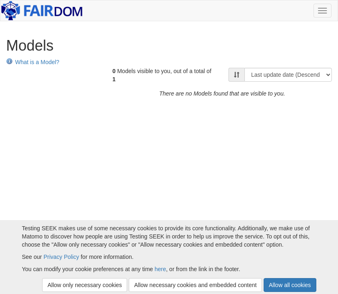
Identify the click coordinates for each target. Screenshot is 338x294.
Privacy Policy (61, 257)
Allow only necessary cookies (84, 285)
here (160, 269)
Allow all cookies (290, 285)
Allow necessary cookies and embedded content (195, 285)
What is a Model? (32, 62)
